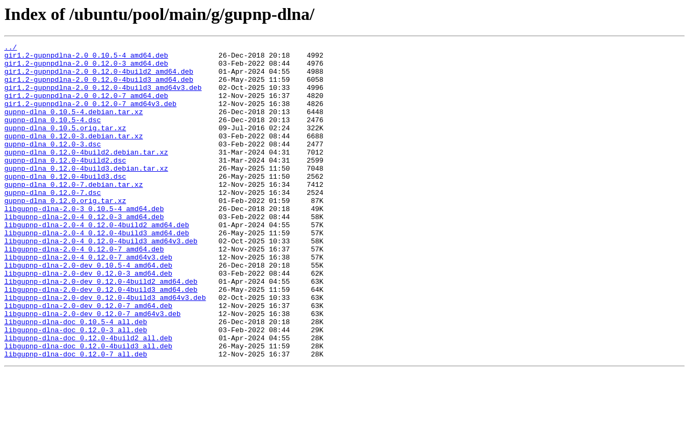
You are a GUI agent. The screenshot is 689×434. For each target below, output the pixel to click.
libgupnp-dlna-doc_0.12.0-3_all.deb (75, 388)
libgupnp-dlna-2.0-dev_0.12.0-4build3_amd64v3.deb (105, 349)
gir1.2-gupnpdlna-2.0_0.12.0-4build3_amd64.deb (98, 87)
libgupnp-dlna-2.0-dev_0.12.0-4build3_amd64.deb (101, 339)
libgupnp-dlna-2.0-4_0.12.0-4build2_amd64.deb (96, 262)
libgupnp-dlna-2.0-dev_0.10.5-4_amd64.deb (88, 310)
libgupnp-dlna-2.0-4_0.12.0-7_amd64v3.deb (88, 300)
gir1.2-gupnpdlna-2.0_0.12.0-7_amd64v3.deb (90, 116)
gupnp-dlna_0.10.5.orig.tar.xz (65, 145)
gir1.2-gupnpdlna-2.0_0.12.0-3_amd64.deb (86, 68)
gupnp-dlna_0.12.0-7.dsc (52, 223)
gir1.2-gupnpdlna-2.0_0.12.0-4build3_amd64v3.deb (103, 97)
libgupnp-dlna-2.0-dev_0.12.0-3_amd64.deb (88, 320)
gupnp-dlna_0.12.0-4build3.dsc (65, 203)
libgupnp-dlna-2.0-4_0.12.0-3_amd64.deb (84, 252)
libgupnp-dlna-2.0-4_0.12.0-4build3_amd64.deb (96, 271)
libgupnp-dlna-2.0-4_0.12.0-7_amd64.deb (84, 291)
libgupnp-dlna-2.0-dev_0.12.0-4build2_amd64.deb (101, 329)
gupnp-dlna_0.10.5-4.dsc (52, 136)
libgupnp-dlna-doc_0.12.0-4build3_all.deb (88, 407)
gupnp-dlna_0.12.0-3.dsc (52, 165)
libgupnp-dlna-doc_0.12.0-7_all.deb (75, 417)
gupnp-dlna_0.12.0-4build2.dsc (65, 184)
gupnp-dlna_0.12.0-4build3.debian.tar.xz (86, 194)
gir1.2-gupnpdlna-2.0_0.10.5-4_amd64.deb (86, 58)
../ (10, 48)
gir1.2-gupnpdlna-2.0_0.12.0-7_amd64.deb (86, 106)
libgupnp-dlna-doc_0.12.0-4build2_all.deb (88, 397)
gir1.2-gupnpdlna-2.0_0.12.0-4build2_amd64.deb (98, 77)
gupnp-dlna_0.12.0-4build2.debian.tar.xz (86, 174)
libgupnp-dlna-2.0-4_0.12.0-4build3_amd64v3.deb (101, 281)
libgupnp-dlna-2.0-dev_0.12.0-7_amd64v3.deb (92, 368)
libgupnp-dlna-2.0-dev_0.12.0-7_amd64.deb (88, 358)
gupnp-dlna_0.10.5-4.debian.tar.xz (73, 126)
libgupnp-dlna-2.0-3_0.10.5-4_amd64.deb (84, 242)
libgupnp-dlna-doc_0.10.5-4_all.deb (75, 378)
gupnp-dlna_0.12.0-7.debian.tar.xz (73, 213)
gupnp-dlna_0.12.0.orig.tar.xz (65, 232)
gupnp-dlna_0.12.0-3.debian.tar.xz (73, 155)
